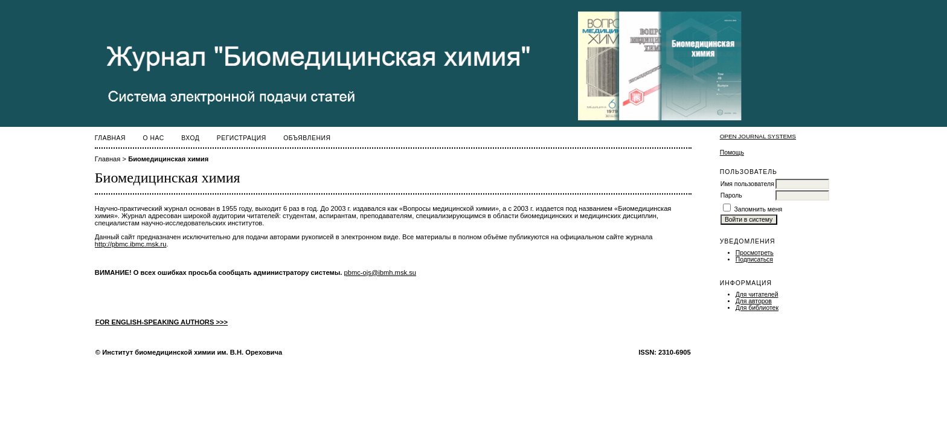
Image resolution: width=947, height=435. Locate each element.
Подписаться (754, 259)
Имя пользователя (747, 184)
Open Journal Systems (758, 136)
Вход (190, 138)
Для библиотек (757, 307)
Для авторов (754, 301)
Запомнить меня (758, 209)
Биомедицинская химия (168, 159)
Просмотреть (755, 253)
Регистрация (241, 138)
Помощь (732, 152)
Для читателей (757, 294)
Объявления (306, 138)
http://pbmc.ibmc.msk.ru (131, 244)
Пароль (731, 195)
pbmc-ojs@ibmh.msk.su (380, 272)
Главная (110, 138)
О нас (153, 138)
